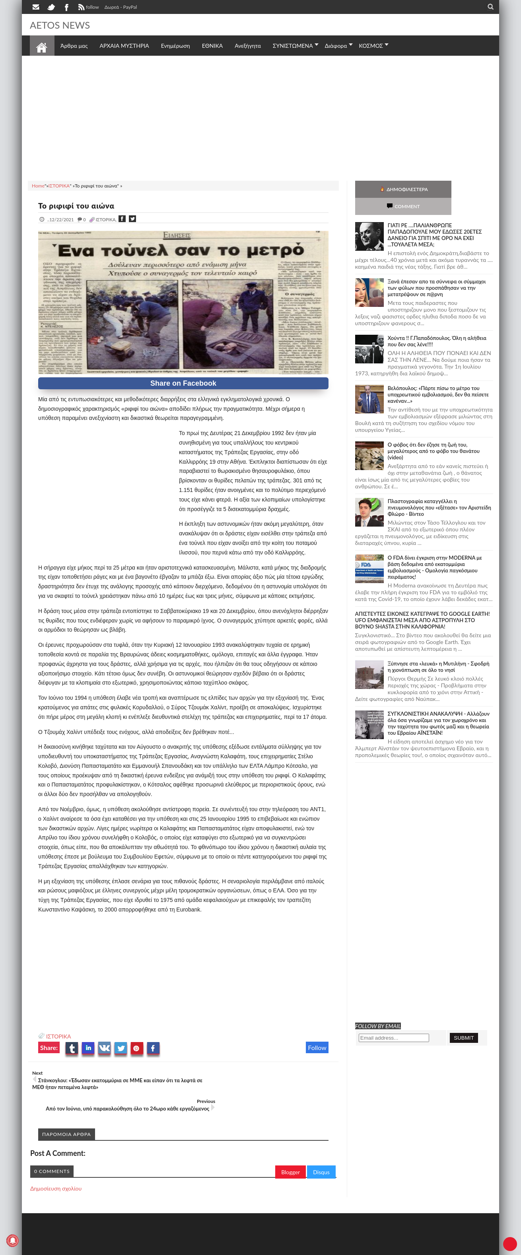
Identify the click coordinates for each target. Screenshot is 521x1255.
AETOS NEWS (62, 24)
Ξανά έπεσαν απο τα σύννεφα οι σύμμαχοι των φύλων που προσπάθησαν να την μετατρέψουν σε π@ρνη (437, 270)
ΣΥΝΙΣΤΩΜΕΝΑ (293, 45)
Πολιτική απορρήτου (179, 1248)
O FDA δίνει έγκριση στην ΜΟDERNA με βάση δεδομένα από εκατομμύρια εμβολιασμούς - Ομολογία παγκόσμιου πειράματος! (435, 550)
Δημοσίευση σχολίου (56, 1166)
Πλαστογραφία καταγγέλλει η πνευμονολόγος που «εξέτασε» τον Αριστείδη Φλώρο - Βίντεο (439, 490)
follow (87, 8)
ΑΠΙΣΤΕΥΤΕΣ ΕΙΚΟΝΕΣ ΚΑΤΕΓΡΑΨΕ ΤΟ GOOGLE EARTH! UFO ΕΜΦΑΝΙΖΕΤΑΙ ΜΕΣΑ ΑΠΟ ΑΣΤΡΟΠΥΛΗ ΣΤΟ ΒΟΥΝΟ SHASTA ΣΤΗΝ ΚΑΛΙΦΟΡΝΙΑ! (422, 603)
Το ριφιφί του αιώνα (78, 205)
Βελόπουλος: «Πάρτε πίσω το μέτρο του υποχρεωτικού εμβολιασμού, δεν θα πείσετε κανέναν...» (438, 377)
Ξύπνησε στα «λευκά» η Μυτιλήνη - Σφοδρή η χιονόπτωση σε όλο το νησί (439, 649)
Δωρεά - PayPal (121, 7)
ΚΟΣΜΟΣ (371, 45)
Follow (317, 1047)
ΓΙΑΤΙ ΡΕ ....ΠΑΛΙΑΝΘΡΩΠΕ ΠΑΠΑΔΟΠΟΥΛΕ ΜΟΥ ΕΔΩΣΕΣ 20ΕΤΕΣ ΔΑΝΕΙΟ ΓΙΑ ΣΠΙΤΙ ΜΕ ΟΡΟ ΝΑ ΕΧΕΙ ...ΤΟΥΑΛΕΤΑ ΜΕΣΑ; (435, 217)
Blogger (290, 1150)
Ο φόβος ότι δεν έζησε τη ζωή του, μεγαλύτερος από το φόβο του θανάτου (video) (434, 433)
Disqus (321, 1150)
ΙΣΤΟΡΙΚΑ (58, 1036)
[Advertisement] (260, 117)
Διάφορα (336, 45)
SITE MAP (143, 1248)
